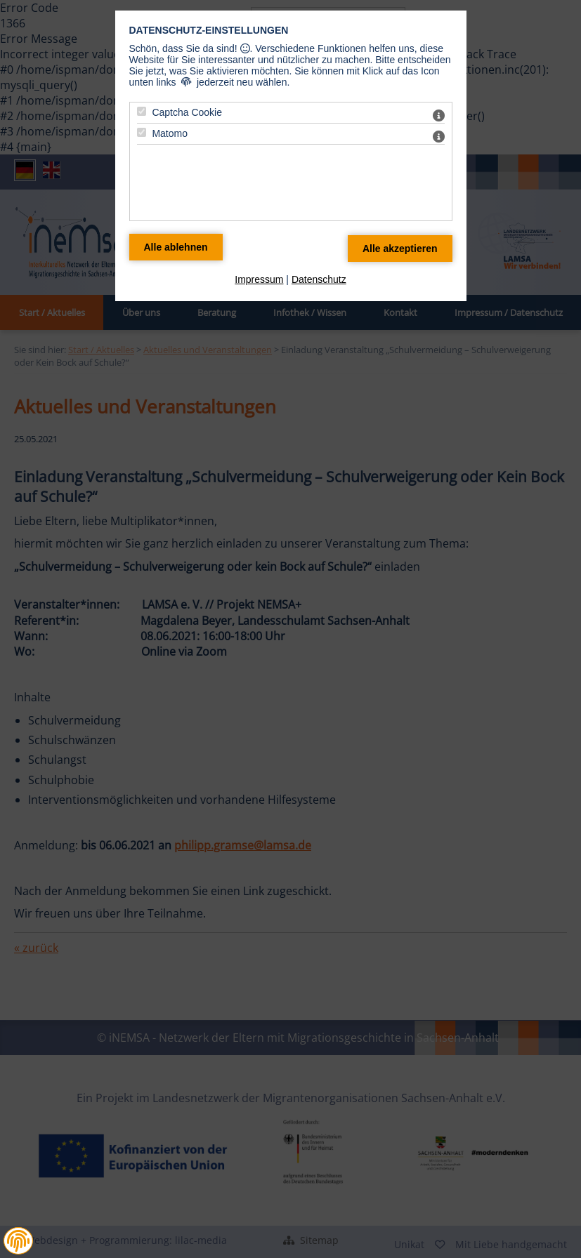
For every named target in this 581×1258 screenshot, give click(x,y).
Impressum (259, 279)
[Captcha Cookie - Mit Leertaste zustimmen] (141, 111)
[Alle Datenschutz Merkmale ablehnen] (176, 247)
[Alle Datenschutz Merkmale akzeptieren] (400, 248)
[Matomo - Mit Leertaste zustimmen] (141, 132)
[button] (18, 1241)
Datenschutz (319, 279)
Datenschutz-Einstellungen (209, 30)
